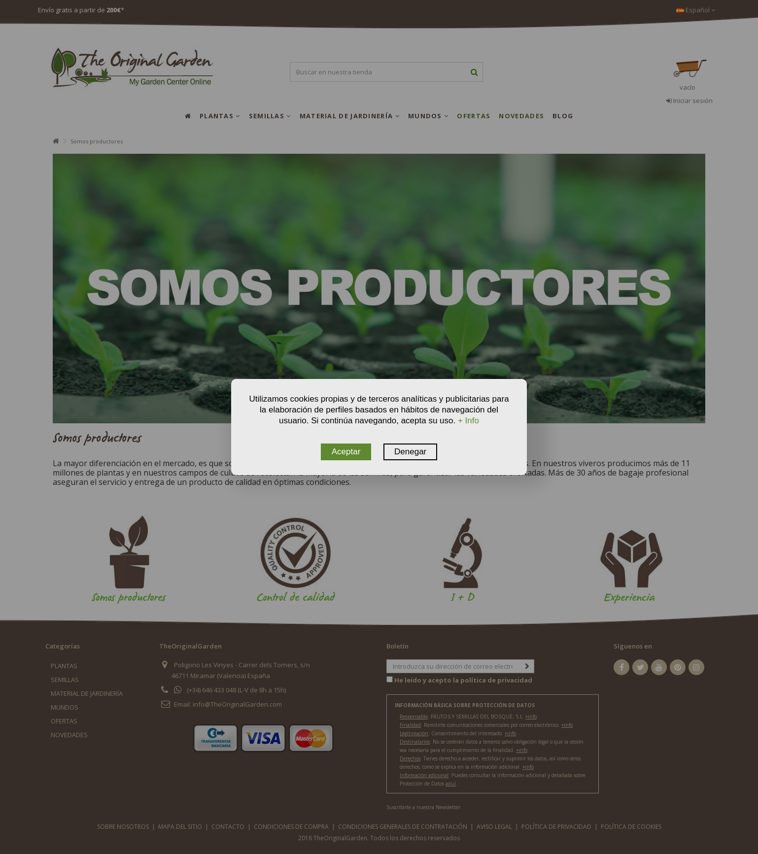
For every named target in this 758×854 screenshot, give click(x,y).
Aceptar (346, 451)
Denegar (410, 451)
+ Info (468, 420)
